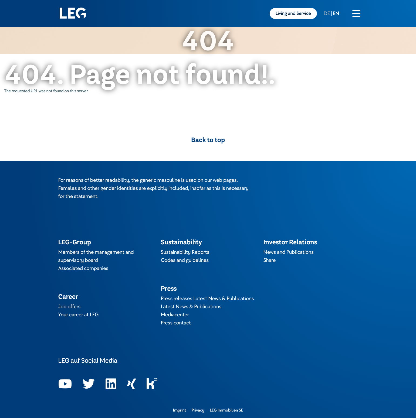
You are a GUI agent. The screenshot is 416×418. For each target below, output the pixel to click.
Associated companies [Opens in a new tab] (83, 268)
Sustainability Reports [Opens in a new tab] (185, 252)
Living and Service (293, 13)
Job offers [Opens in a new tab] (69, 307)
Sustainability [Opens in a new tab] (181, 242)
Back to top (208, 140)
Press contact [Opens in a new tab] (176, 323)
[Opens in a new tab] (65, 384)
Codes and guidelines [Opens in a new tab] (185, 260)
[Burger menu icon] (356, 13)
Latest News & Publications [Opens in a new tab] (191, 307)
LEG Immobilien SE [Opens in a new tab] (226, 410)
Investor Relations (290, 242)
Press (169, 288)
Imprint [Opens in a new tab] (179, 410)
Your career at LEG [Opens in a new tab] (78, 315)
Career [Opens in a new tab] (68, 296)
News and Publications (288, 252)
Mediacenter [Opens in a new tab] (175, 315)
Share (269, 260)
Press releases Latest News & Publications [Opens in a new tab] (207, 298)
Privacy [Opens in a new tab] (197, 410)
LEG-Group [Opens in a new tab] (74, 242)
